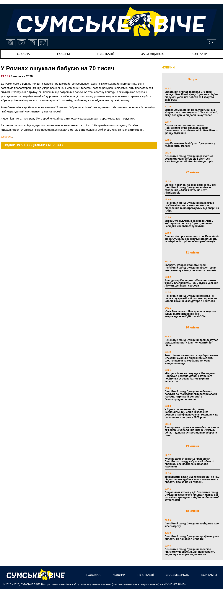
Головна (23, 53)
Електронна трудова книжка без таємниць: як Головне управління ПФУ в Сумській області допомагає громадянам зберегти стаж (192, 431)
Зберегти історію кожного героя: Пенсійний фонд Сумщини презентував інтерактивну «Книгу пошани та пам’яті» (191, 268)
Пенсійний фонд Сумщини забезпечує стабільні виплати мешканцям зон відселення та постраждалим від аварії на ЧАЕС (192, 206)
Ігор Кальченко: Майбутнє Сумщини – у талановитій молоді (190, 144)
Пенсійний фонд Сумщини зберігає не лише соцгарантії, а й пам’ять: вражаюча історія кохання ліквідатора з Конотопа (191, 298)
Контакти (199, 53)
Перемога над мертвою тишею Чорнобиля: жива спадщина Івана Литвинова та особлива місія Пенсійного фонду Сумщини (191, 129)
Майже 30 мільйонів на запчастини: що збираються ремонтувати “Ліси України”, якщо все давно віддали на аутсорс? (191, 112)
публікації (105, 53)
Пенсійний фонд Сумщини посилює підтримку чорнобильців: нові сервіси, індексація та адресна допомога (190, 552)
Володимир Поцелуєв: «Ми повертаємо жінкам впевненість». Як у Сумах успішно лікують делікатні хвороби (191, 283)
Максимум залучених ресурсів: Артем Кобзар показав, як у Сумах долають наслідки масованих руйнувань (189, 223)
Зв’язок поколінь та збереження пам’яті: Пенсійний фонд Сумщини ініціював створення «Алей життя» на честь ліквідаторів (191, 188)
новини (63, 53)
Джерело (6, 136)
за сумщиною (153, 53)
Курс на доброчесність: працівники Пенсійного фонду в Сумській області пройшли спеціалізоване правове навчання (189, 462)
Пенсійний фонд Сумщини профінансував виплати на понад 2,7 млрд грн (192, 537)
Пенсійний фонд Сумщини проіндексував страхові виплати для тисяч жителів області (191, 342)
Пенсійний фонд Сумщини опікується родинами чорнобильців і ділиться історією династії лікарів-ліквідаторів (189, 159)
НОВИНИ (168, 67)
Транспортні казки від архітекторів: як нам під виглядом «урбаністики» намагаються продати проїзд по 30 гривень (192, 479)
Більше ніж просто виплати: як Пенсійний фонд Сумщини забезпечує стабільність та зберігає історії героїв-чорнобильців (192, 239)
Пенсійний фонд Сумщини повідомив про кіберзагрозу (192, 525)
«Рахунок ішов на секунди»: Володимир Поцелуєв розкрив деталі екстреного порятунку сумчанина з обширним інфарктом (190, 377)
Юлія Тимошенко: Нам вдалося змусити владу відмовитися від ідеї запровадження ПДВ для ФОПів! (190, 314)
